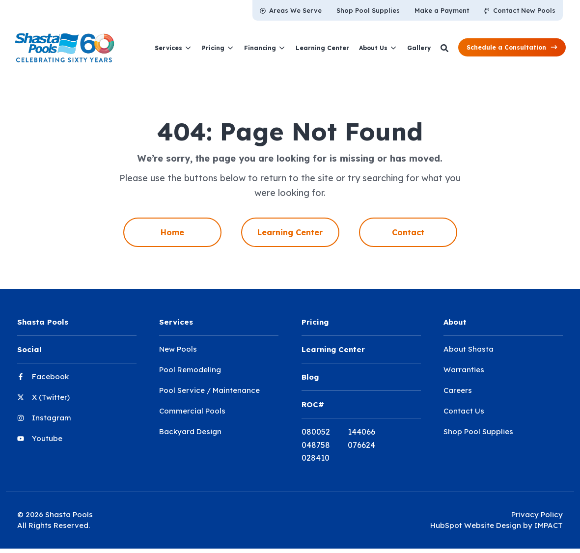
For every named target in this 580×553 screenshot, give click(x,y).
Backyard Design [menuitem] (190, 431)
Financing (260, 48)
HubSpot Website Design (475, 525)
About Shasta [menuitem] (468, 349)
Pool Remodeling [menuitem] (190, 369)
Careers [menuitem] (457, 390)
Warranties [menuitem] (463, 369)
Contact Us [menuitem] (463, 410)
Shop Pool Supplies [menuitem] (478, 431)
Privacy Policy (537, 514)
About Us (373, 48)
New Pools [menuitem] (178, 349)
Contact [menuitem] (408, 232)
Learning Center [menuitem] (290, 232)
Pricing (213, 48)
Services (168, 48)
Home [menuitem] (172, 232)
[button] (512, 47)
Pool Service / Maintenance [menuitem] (209, 390)
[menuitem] (290, 10)
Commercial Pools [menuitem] (192, 410)
